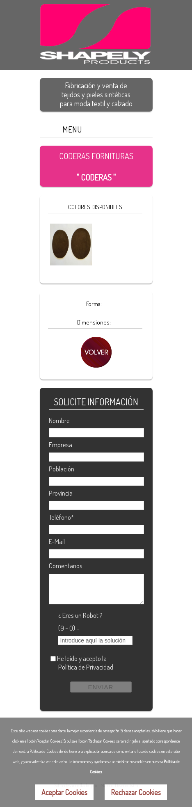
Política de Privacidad (85, 667)
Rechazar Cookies (136, 792)
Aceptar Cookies (64, 792)
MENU (72, 129)
